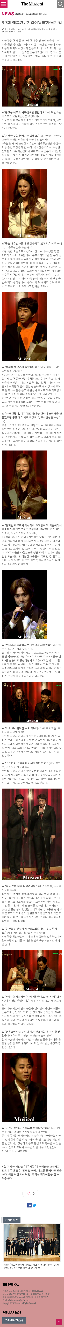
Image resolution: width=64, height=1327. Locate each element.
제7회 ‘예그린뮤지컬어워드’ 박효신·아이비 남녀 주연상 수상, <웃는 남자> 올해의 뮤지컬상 (31, 1266)
